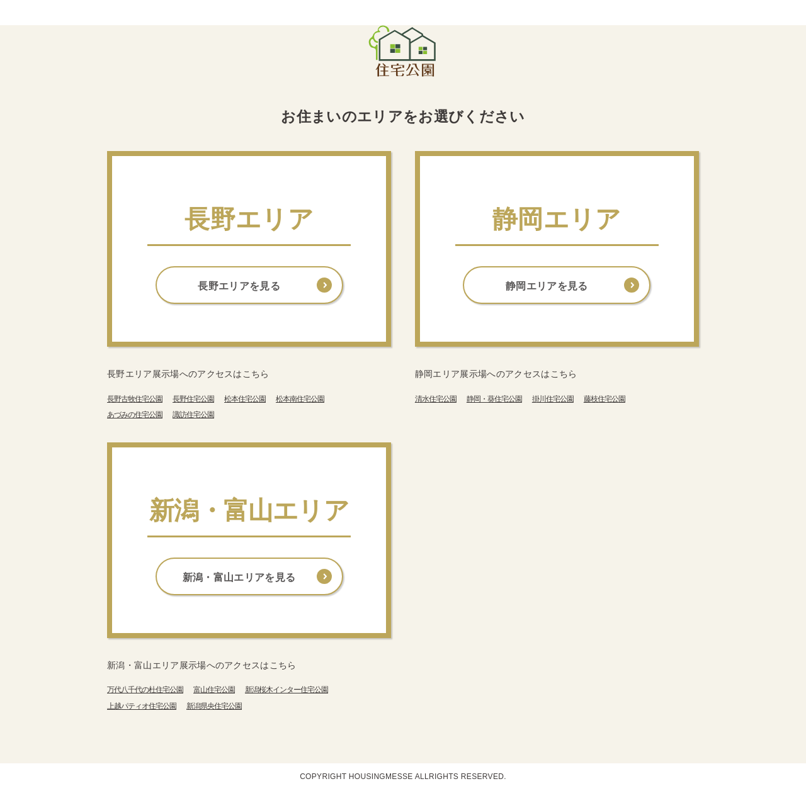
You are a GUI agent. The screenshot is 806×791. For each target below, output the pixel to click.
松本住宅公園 (245, 399)
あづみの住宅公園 (134, 414)
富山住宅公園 (214, 689)
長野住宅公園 (193, 399)
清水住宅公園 (436, 399)
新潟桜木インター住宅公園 (286, 689)
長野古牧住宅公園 (134, 399)
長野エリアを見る (239, 286)
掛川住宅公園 (553, 399)
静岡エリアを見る (547, 286)
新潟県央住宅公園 (214, 706)
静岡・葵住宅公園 (494, 399)
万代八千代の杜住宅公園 (145, 689)
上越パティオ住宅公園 (141, 706)
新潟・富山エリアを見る (239, 577)
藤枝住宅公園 (604, 399)
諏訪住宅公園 (193, 414)
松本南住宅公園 (300, 399)
